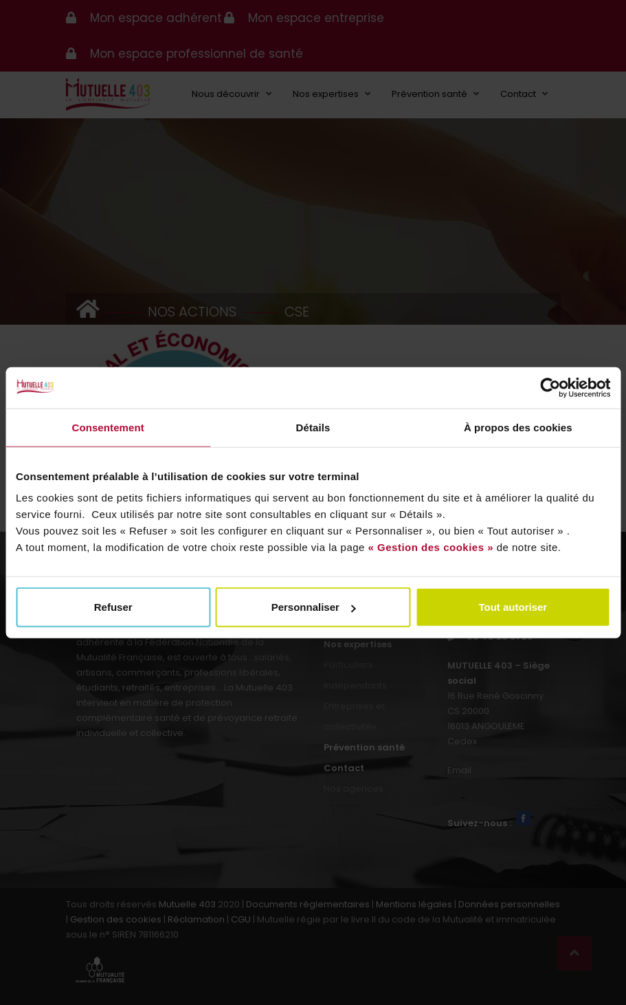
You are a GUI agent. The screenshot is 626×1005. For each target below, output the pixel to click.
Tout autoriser (512, 607)
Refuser (113, 607)
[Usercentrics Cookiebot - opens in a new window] (550, 387)
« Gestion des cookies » (430, 547)
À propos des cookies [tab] (518, 427)
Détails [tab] (313, 427)
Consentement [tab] (107, 427)
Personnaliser (313, 607)
